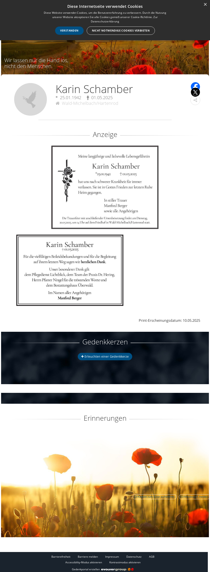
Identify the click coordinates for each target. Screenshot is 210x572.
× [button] (205, 4)
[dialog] (105, 20)
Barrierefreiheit (60, 557)
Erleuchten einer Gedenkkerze (105, 356)
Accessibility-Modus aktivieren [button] (83, 562)
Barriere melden (88, 557)
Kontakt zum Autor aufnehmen (154, 497)
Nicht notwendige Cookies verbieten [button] (121, 30)
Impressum (112, 557)
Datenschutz (134, 557)
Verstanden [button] (69, 30)
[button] (195, 100)
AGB (151, 557)
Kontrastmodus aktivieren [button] (125, 562)
